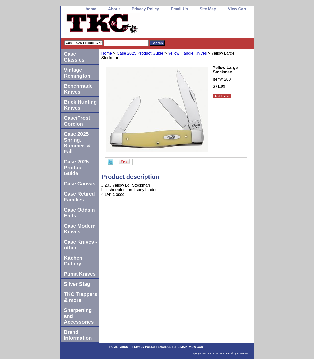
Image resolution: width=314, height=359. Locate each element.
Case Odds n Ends (79, 212)
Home (106, 53)
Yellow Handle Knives (187, 53)
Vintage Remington (77, 73)
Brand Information (78, 335)
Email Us (179, 9)
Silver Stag (77, 284)
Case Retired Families (79, 196)
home (91, 9)
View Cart (237, 9)
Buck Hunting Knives (80, 105)
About (114, 9)
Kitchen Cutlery (73, 260)
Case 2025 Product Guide (140, 53)
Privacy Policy (145, 9)
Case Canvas (80, 183)
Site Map (208, 9)
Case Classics (74, 57)
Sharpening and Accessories (79, 316)
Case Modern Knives (80, 228)
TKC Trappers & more (80, 297)
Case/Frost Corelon (77, 121)
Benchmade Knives (78, 89)
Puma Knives (80, 274)
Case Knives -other (80, 244)
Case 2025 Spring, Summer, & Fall (77, 142)
